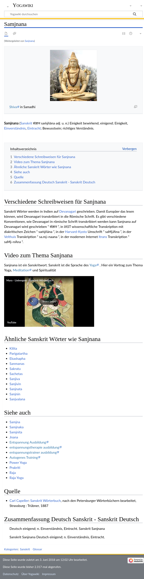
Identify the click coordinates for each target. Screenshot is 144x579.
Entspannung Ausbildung (28, 442)
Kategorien (11, 549)
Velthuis (10, 237)
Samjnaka (17, 427)
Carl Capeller (19, 500)
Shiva (13, 107)
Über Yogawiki (30, 574)
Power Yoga (18, 462)
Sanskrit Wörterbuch (45, 500)
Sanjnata (16, 389)
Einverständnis (15, 128)
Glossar (37, 549)
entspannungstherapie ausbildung (34, 447)
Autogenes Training (24, 457)
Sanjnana (29, 40)
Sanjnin (15, 394)
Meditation (21, 270)
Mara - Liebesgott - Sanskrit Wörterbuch (29, 280)
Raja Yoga (17, 478)
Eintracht (34, 128)
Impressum (49, 574)
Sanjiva (15, 379)
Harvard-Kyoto (76, 232)
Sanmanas (17, 363)
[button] (49, 301)
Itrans (103, 237)
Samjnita (16, 432)
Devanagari (67, 211)
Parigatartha (19, 353)
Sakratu (15, 369)
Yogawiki (23, 5)
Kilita (13, 348)
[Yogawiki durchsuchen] (73, 14)
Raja (13, 473)
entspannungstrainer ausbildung (33, 452)
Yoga (92, 265)
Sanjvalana (17, 399)
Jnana (14, 437)
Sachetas (16, 374)
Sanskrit (26, 123)
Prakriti (15, 467)
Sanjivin (15, 384)
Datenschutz (11, 574)
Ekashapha (17, 358)
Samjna (15, 422)
